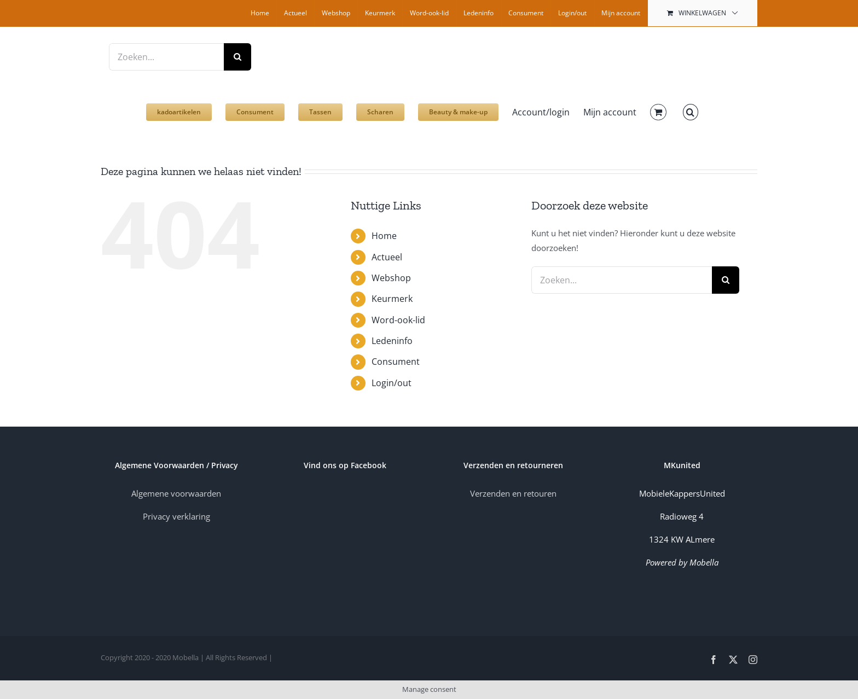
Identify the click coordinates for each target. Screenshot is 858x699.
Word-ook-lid (398, 320)
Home (384, 236)
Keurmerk (392, 299)
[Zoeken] (237, 57)
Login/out (391, 383)
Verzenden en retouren (513, 493)
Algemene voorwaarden (176, 493)
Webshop (391, 278)
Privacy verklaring (176, 516)
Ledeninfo (392, 341)
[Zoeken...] (166, 57)
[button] (690, 107)
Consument (396, 362)
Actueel (387, 257)
